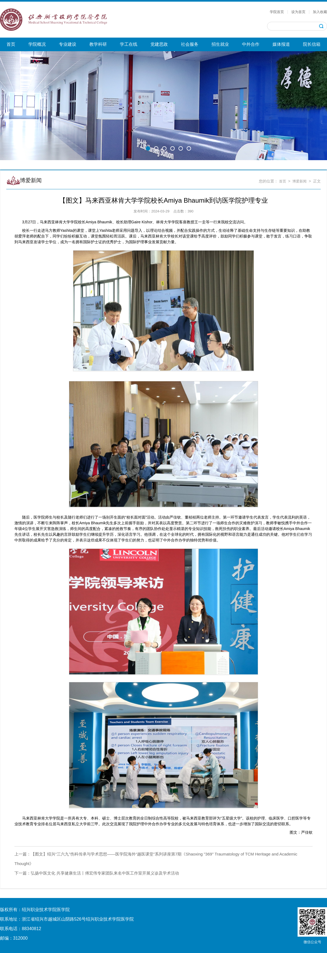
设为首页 (298, 12)
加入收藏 (320, 12)
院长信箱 (311, 44)
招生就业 (220, 44)
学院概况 (37, 44)
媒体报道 (281, 44)
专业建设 (67, 44)
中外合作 (250, 44)
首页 (11, 44)
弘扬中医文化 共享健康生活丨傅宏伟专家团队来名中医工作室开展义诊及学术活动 (96, 873)
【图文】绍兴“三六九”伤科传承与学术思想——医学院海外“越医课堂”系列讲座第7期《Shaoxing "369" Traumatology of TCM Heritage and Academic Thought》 (155, 859)
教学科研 (98, 44)
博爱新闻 (299, 181)
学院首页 (277, 12)
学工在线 (128, 44)
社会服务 (189, 44)
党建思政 (159, 44)
